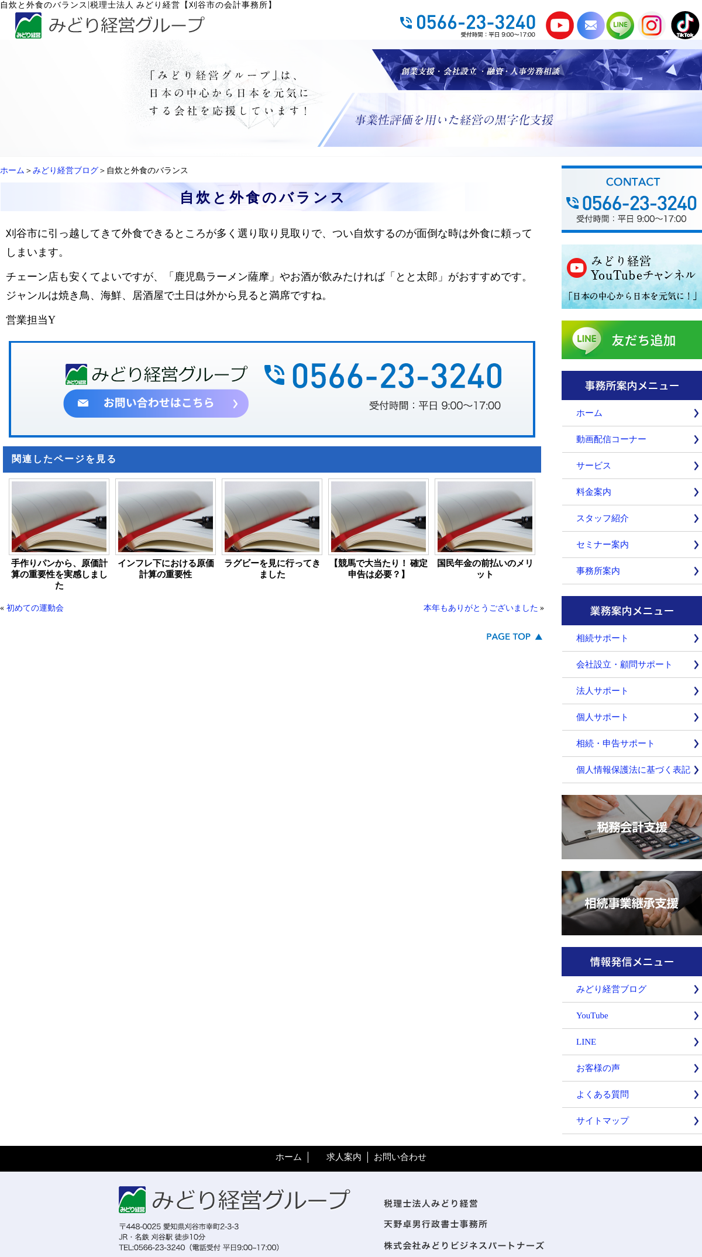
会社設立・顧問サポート (624, 664)
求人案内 (344, 1157)
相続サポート (602, 638)
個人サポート (602, 717)
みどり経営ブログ (65, 170)
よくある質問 (602, 1094)
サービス (593, 465)
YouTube (592, 1015)
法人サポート (602, 690)
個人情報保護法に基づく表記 (633, 769)
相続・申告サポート (615, 743)
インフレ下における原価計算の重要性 (166, 569)
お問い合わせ (400, 1157)
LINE (586, 1041)
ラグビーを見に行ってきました (272, 569)
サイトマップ (602, 1120)
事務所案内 (598, 571)
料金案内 (593, 492)
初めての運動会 (35, 608)
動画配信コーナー (611, 439)
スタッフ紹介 (602, 518)
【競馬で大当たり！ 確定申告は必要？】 (378, 569)
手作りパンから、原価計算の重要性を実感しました (59, 574)
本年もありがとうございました (481, 608)
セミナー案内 (602, 544)
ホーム (12, 170)
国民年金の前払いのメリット (485, 569)
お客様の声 (598, 1068)
